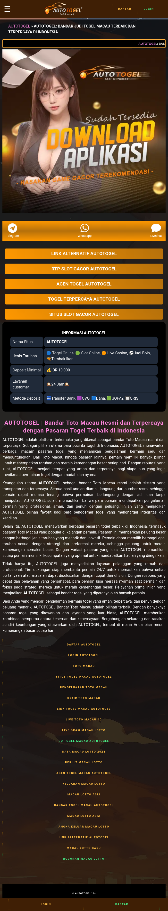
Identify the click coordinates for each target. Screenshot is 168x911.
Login (149, 9)
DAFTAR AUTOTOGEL (83, 644)
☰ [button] (7, 9)
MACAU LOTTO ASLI (83, 794)
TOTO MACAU (83, 666)
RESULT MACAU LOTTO (83, 762)
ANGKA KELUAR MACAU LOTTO (83, 826)
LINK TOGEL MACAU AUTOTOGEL (83, 709)
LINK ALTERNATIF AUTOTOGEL (83, 837)
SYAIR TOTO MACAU (83, 698)
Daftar (124, 9)
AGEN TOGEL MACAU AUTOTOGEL (83, 773)
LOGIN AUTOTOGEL (83, 655)
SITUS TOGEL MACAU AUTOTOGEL (83, 677)
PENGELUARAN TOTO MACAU (83, 687)
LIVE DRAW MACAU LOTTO (83, 730)
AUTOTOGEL (19, 26)
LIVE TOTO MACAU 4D (83, 719)
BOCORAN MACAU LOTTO (83, 859)
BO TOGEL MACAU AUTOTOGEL (83, 741)
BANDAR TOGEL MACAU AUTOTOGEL (83, 805)
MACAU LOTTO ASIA (83, 816)
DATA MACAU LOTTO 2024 (83, 751)
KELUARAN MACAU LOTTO (83, 784)
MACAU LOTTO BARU (83, 848)
